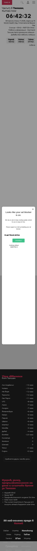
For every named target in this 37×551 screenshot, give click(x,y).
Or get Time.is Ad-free (12, 235)
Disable (18, 240)
